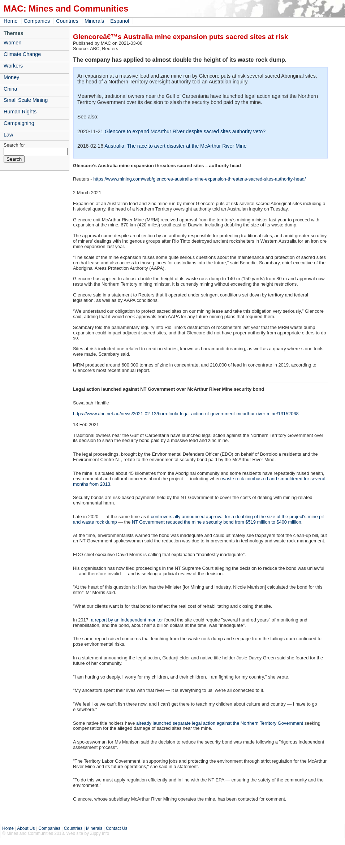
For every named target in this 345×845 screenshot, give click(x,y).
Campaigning (19, 123)
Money (11, 77)
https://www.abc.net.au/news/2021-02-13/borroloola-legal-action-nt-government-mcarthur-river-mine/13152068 (186, 413)
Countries (67, 21)
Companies (36, 21)
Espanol (119, 21)
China (10, 89)
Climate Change (22, 54)
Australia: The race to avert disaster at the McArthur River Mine (175, 146)
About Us (26, 828)
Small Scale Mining (26, 100)
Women (12, 43)
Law (8, 135)
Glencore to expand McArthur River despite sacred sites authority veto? (185, 131)
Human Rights (20, 111)
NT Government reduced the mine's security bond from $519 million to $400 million (216, 522)
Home (10, 21)
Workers (13, 66)
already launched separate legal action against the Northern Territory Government (219, 723)
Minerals (94, 21)
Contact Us (116, 828)
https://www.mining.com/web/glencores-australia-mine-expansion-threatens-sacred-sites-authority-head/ (199, 179)
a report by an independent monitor (127, 620)
